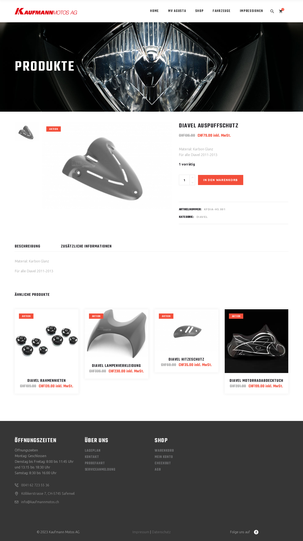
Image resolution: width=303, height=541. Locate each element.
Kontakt (92, 457)
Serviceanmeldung (100, 469)
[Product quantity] (184, 180)
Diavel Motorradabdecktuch (256, 381)
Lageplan (93, 451)
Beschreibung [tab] (27, 246)
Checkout (163, 463)
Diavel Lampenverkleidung (116, 366)
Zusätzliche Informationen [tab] (86, 246)
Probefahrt (95, 463)
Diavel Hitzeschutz (186, 360)
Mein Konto (164, 457)
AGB (158, 469)
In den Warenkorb (220, 180)
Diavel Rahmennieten (46, 381)
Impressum (140, 532)
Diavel (202, 216)
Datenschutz (161, 532)
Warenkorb (164, 451)
